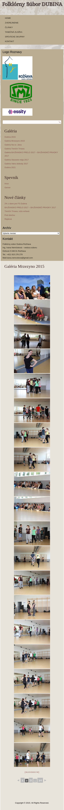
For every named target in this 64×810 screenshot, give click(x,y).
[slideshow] (32, 772)
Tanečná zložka (13, 32)
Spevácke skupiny (15, 37)
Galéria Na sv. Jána (13, 145)
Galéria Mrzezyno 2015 (15, 141)
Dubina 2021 (10, 167)
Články (9, 27)
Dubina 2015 (10, 137)
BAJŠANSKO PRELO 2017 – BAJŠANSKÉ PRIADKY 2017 (30, 207)
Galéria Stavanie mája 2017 (17, 160)
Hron (7, 184)
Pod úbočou (10, 215)
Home (8, 18)
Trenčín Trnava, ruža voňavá (17, 211)
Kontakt (9, 41)
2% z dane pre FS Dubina (16, 203)
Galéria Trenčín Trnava (14, 149)
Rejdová (8, 219)
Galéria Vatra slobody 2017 (16, 164)
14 (40, 780)
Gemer (8, 187)
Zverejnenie (11, 23)
